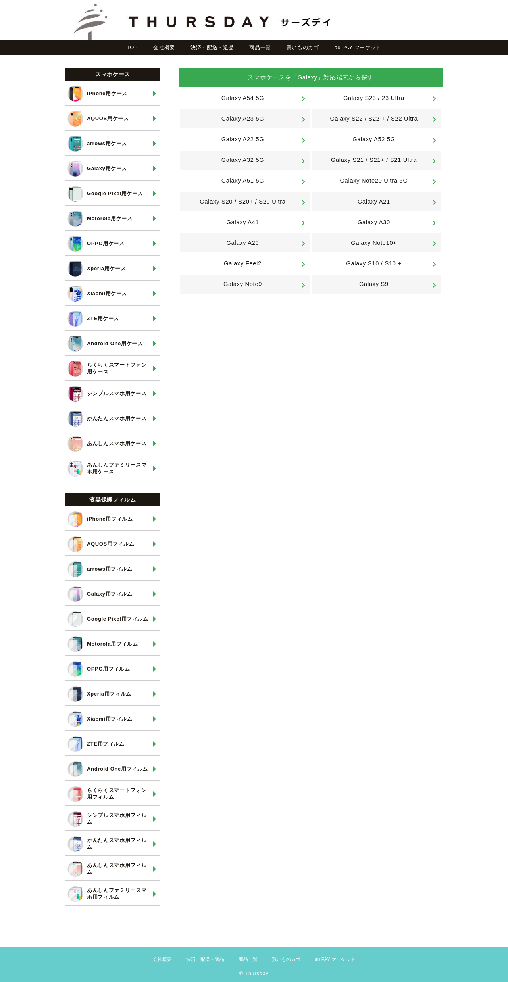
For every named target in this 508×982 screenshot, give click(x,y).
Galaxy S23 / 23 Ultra (373, 98)
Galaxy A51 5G (242, 180)
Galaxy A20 (243, 243)
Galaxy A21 (374, 201)
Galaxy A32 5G (242, 160)
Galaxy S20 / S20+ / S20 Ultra (242, 201)
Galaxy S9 (374, 284)
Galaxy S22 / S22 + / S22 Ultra (374, 118)
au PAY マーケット (358, 47)
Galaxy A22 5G (242, 139)
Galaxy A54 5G (242, 98)
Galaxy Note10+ (373, 243)
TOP (132, 47)
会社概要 (164, 47)
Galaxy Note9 (242, 284)
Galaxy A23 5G (242, 118)
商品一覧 (260, 47)
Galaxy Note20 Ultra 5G (374, 180)
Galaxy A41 (243, 222)
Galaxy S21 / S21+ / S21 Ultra (374, 160)
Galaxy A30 (374, 222)
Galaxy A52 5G (373, 139)
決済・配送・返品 (212, 47)
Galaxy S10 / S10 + (373, 263)
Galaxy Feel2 (243, 263)
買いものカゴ (303, 47)
